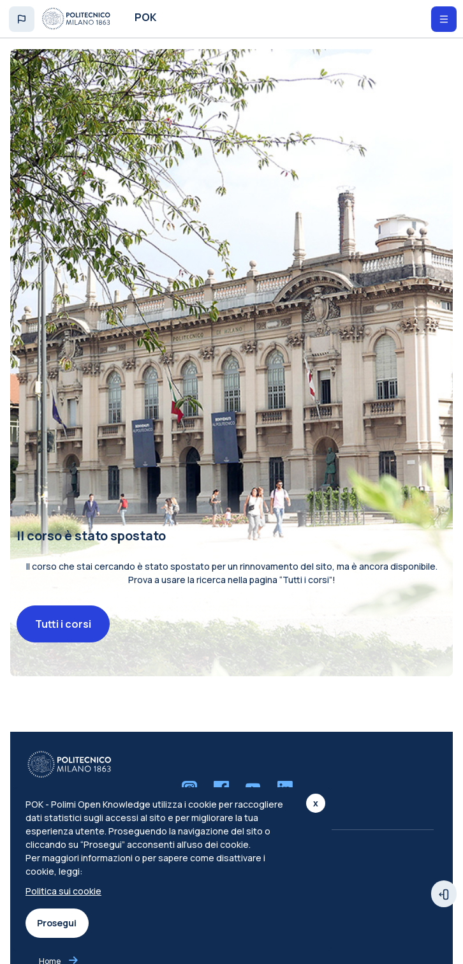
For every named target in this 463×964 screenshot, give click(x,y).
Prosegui (57, 923)
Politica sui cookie (63, 891)
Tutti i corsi (63, 628)
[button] (21, 19)
